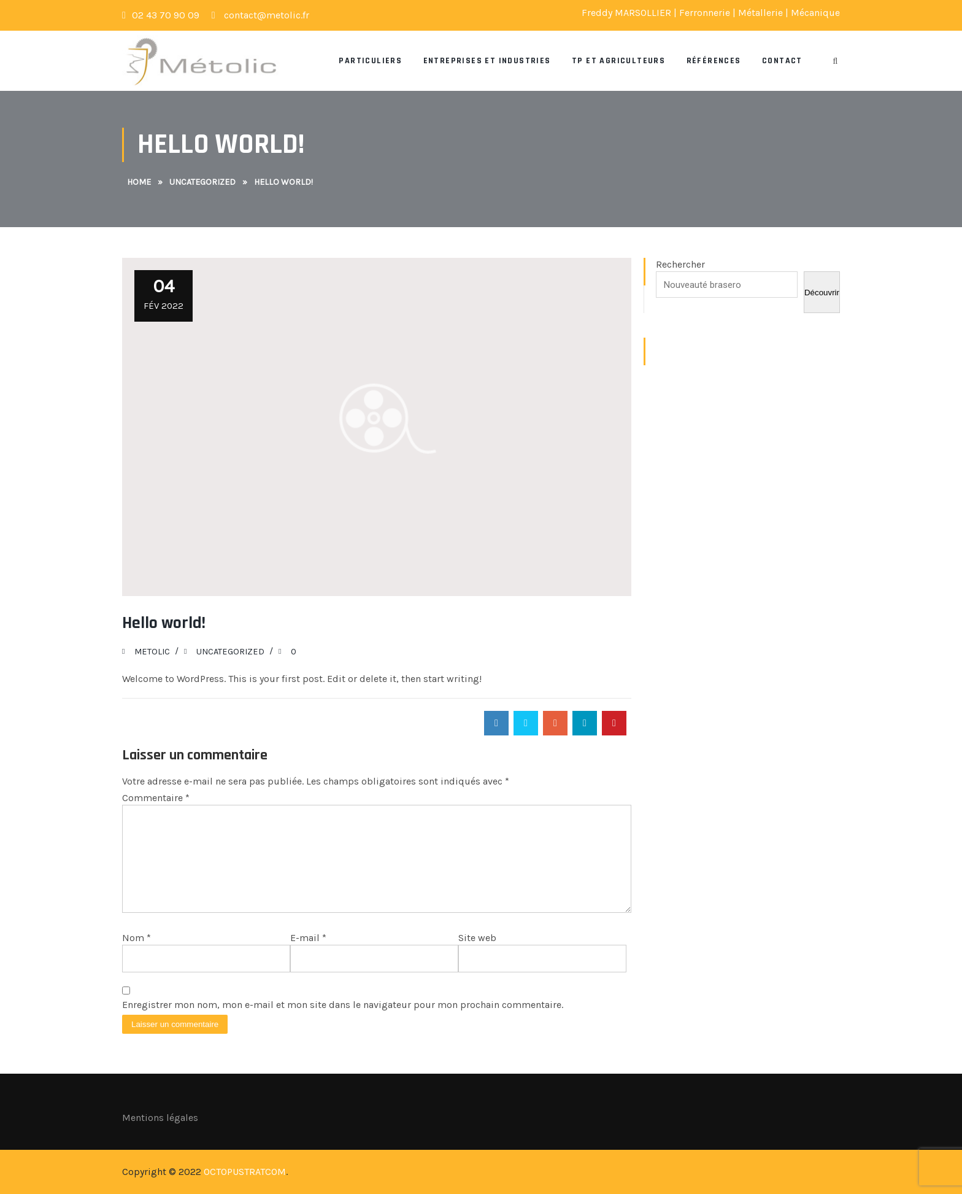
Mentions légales (160, 1117)
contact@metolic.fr (260, 15)
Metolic (152, 651)
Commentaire (156, 798)
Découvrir (821, 292)
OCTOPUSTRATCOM (245, 1171)
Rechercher (680, 264)
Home (139, 182)
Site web (477, 938)
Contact (782, 60)
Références (714, 60)
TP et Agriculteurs (618, 60)
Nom (136, 938)
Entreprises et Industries (487, 60)
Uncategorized (202, 182)
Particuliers (370, 60)
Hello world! (164, 623)
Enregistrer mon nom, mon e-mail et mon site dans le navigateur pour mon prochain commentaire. (342, 1004)
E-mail (308, 938)
